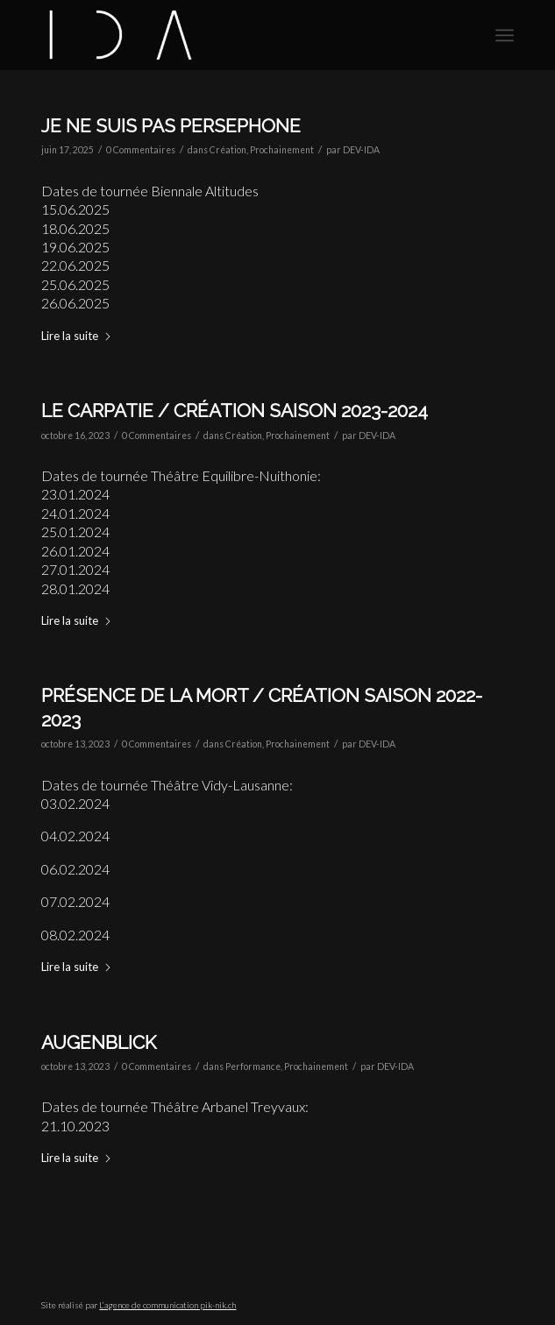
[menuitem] (504, 35)
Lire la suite (76, 336)
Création (228, 150)
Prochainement (282, 150)
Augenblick (98, 1042)
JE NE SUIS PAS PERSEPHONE (171, 126)
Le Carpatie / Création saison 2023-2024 (234, 411)
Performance (253, 1066)
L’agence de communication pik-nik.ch (167, 1305)
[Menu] (504, 35)
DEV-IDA (361, 150)
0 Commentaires (140, 150)
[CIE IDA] (229, 35)
